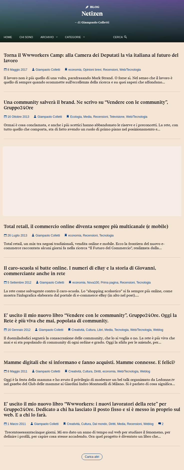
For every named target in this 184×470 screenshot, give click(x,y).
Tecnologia (106, 235)
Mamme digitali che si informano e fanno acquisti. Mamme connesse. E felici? (89, 362)
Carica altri (92, 457)
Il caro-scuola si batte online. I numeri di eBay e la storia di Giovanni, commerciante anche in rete (80, 270)
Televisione (117, 116)
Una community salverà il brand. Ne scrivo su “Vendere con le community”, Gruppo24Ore (86, 105)
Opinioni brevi (92, 69)
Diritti (97, 371)
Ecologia (76, 116)
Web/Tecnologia (130, 69)
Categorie (73, 37)
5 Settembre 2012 (17, 282)
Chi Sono (26, 37)
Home (8, 37)
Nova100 (93, 282)
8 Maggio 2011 (15, 371)
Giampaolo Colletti (95, 22)
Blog (92, 6)
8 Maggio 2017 (15, 69)
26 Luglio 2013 (15, 235)
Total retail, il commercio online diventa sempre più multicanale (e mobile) (86, 226)
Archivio (47, 37)
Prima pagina (109, 282)
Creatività (78, 330)
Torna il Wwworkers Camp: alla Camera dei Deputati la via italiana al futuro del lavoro (91, 57)
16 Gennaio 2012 (17, 330)
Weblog (158, 330)
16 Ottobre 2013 (16, 116)
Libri (100, 330)
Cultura (91, 330)
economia (74, 69)
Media (88, 116)
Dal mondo (99, 424)
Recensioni (110, 69)
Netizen (92, 13)
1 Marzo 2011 (15, 424)
